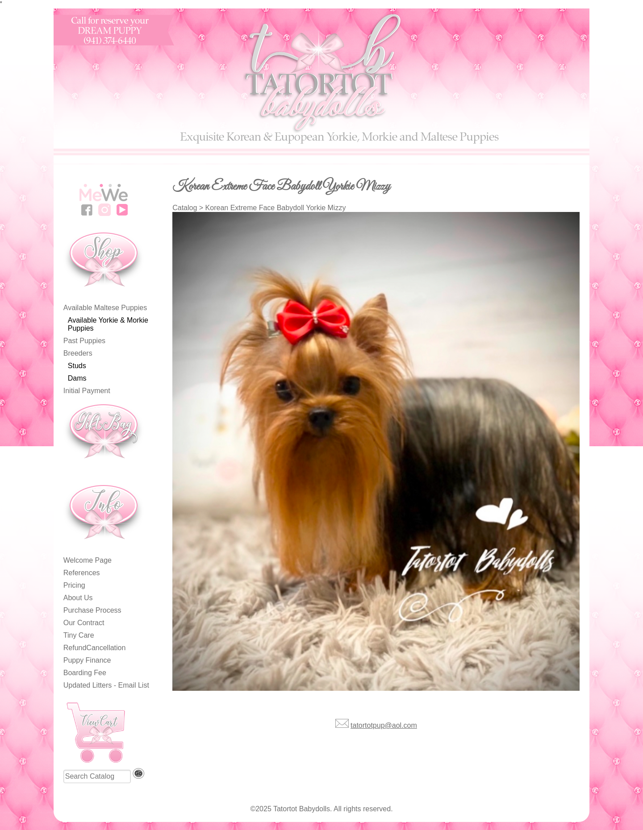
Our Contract (83, 623)
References (81, 573)
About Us (78, 598)
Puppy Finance (87, 660)
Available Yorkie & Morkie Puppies (108, 324)
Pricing (74, 585)
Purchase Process (92, 610)
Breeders (77, 353)
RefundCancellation (94, 648)
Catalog (184, 208)
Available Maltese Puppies (105, 307)
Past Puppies (84, 340)
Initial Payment (86, 390)
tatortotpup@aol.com (384, 725)
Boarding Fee (84, 672)
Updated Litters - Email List (106, 685)
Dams (77, 378)
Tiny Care (78, 635)
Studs (77, 365)
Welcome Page (87, 560)
